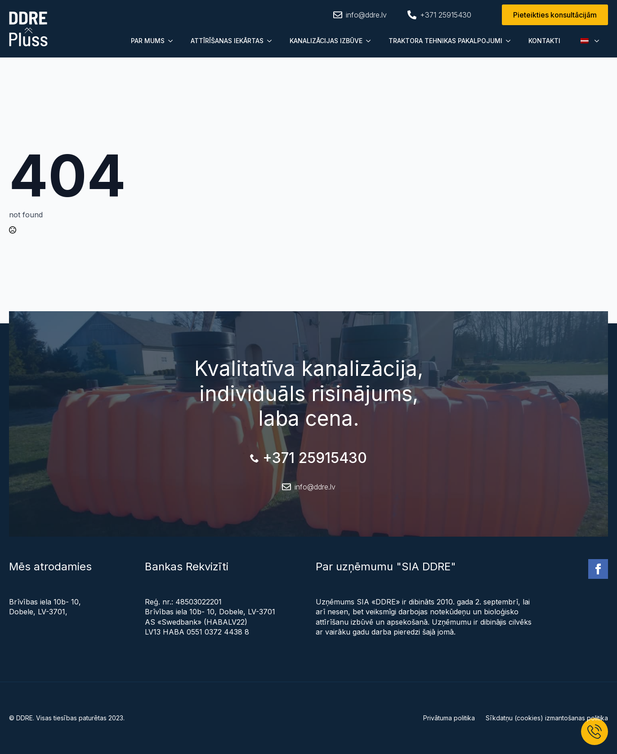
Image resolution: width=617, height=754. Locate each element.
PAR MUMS (148, 40)
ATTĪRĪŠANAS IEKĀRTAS (227, 40)
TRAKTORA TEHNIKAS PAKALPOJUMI (445, 40)
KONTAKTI (544, 40)
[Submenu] (173, 41)
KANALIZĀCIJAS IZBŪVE (326, 40)
